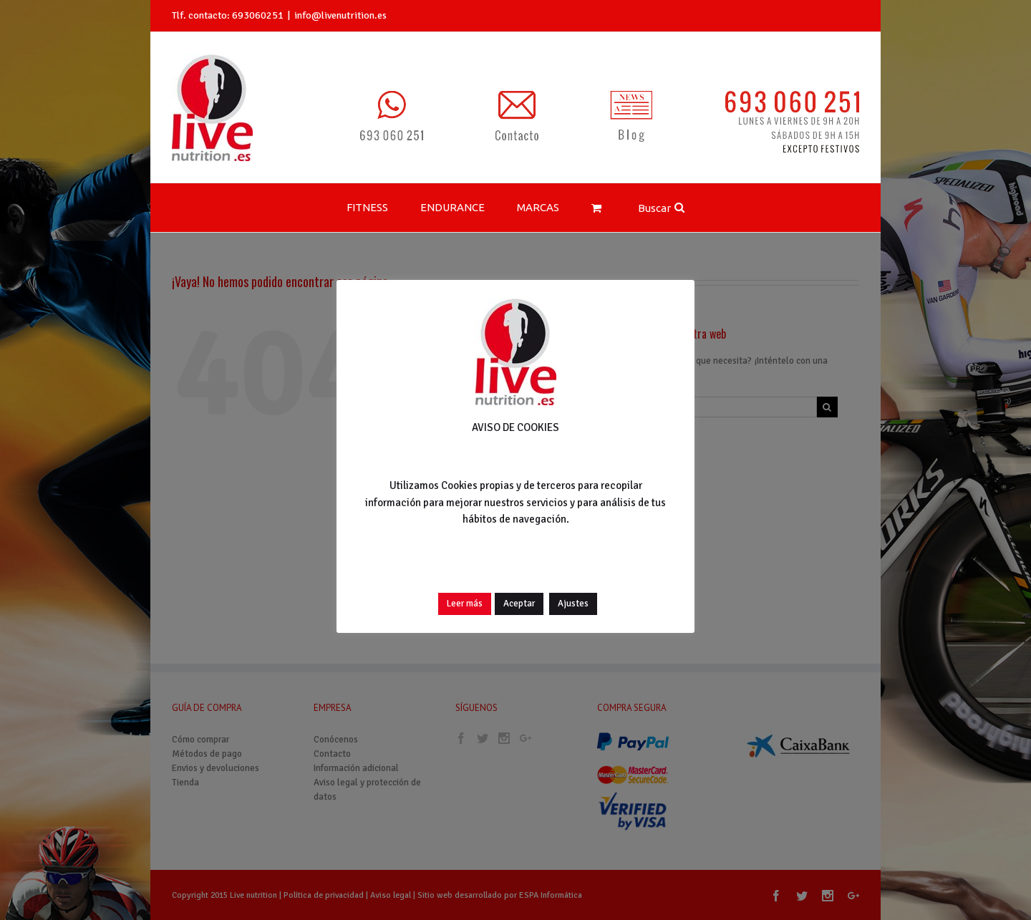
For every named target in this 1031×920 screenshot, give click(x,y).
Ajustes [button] (573, 603)
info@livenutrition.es (340, 15)
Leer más (465, 603)
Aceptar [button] (519, 603)
